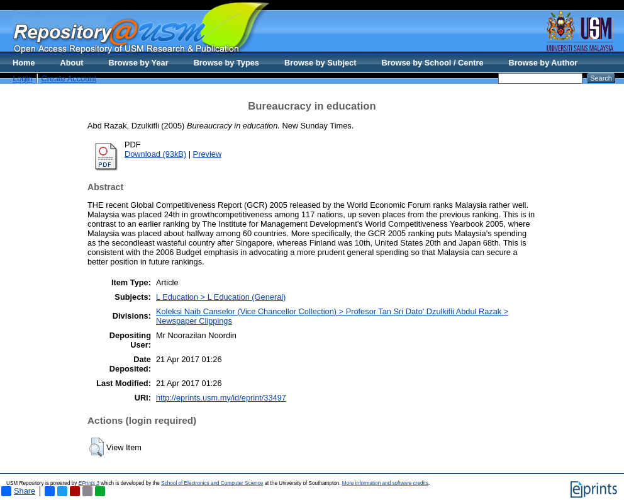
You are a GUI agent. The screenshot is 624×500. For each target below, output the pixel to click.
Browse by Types (226, 62)
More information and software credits (385, 483)
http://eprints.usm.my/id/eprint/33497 (221, 397)
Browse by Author (543, 62)
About (72, 62)
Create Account (69, 78)
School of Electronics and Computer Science (212, 483)
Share (18, 491)
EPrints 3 (89, 483)
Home (24, 62)
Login (22, 78)
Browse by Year (139, 62)
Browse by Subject (320, 62)
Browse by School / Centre (432, 62)
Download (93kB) (155, 154)
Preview (207, 154)
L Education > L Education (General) (221, 297)
